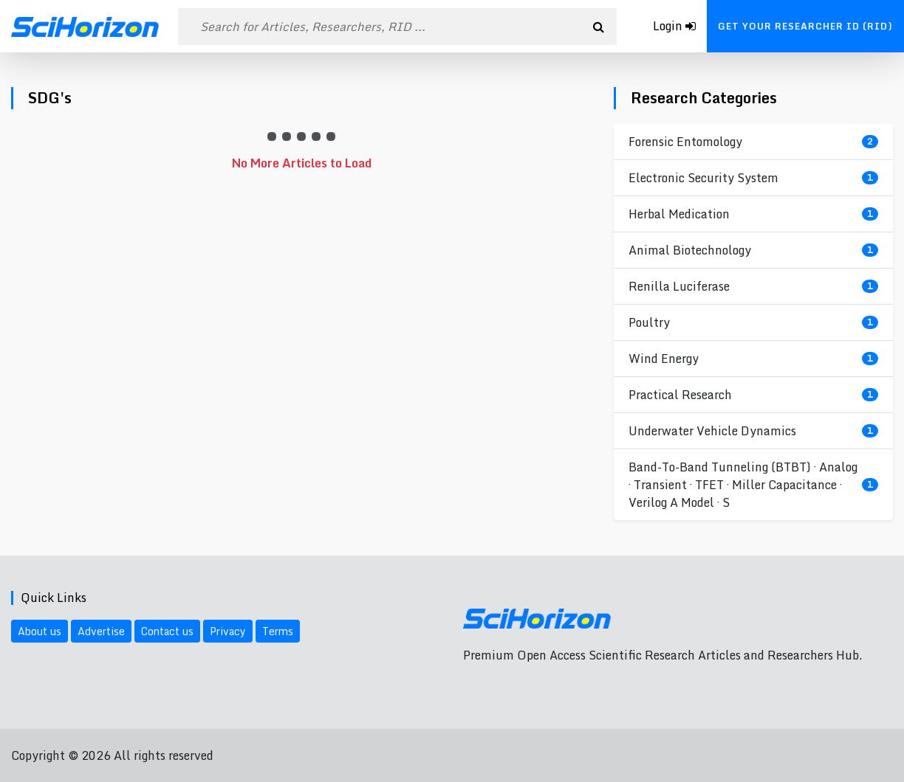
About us (39, 631)
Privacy (228, 631)
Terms (277, 631)
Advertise (101, 631)
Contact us (167, 631)
